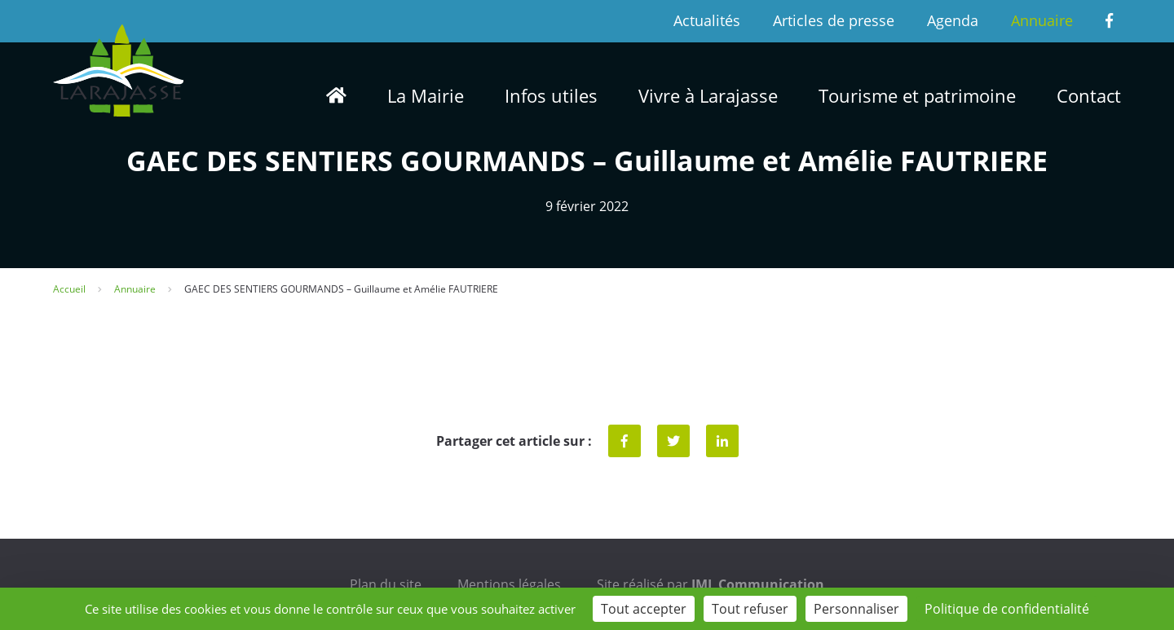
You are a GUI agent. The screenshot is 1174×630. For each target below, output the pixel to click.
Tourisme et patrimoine (917, 95)
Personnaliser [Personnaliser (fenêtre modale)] (856, 609)
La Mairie (425, 95)
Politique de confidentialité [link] (1007, 609)
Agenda (952, 20)
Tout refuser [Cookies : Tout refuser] (750, 609)
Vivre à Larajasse (708, 95)
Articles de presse (833, 20)
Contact (1089, 95)
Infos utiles (551, 95)
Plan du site (385, 584)
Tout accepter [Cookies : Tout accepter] (643, 609)
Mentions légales (509, 584)
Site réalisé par (710, 584)
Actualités (706, 20)
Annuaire (1042, 20)
